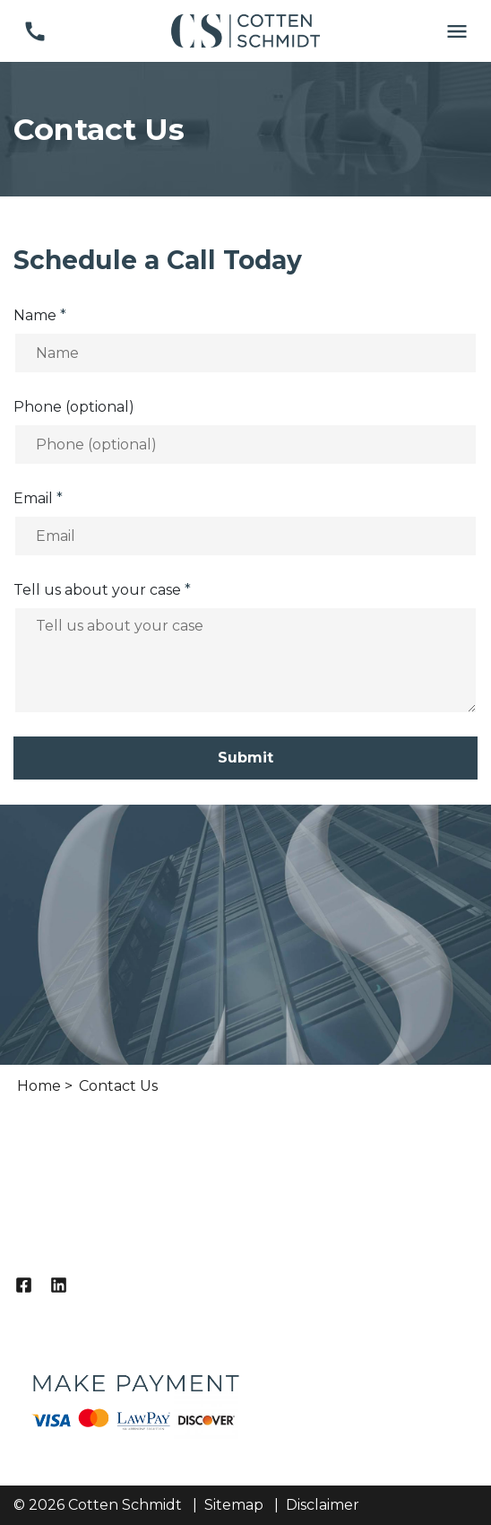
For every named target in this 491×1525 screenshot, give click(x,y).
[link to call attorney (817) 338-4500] (34, 31)
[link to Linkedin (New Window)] (58, 1284)
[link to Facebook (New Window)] (23, 1284)
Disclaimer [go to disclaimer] (322, 1504)
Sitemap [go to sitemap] (233, 1504)
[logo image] (134, 1392)
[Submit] (245, 758)
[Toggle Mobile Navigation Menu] (456, 31)
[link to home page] (245, 30)
